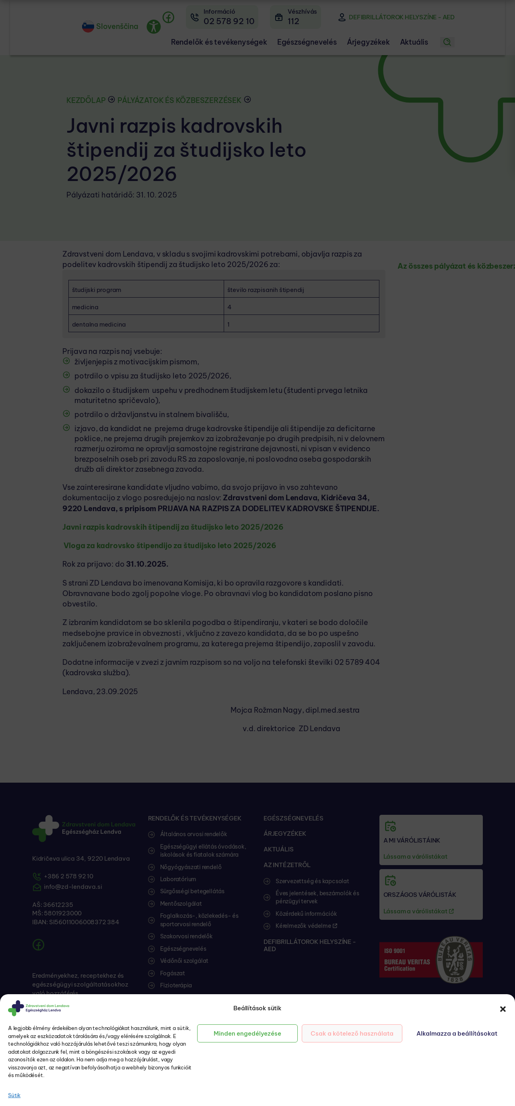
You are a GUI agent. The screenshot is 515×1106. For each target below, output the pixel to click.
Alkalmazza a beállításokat (456, 1033)
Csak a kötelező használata (352, 1033)
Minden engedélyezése (247, 1033)
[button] (503, 1008)
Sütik (14, 1095)
